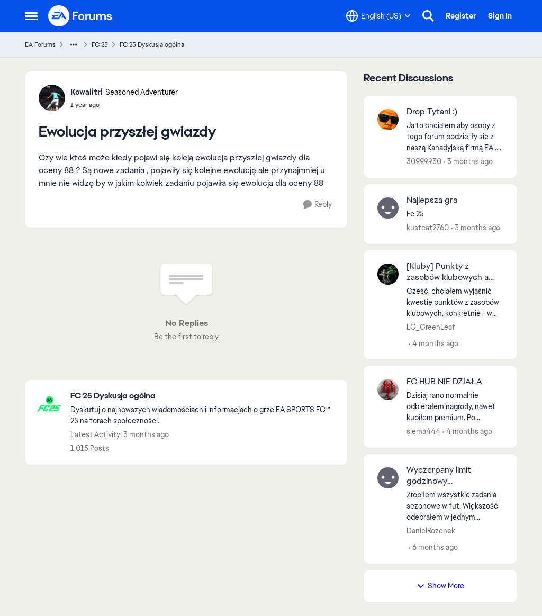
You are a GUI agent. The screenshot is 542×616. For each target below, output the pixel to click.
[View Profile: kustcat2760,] (388, 208)
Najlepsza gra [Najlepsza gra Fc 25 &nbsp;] (431, 200)
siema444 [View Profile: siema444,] (423, 431)
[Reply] (317, 204)
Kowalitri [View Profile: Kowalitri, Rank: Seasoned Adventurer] (86, 92)
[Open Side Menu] (31, 16)
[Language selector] (378, 15)
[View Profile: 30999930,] (388, 119)
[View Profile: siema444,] (388, 389)
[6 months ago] (433, 547)
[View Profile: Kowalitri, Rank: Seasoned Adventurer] (52, 98)
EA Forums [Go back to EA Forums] (40, 44)
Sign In (500, 16)
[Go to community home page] (80, 15)
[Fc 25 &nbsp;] (454, 214)
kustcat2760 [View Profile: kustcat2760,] (427, 227)
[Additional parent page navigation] (73, 44)
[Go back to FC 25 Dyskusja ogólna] (203, 396)
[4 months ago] (433, 343)
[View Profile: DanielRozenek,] (388, 477)
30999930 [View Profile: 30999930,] (423, 161)
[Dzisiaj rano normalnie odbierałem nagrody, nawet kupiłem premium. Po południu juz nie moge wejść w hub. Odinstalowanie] (454, 406)
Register (461, 16)
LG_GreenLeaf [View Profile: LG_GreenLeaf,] (430, 326)
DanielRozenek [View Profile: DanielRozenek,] (430, 531)
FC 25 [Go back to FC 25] (100, 44)
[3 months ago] (468, 161)
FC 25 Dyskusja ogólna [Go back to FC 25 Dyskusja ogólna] (152, 44)
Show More (440, 586)
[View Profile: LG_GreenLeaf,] (388, 274)
